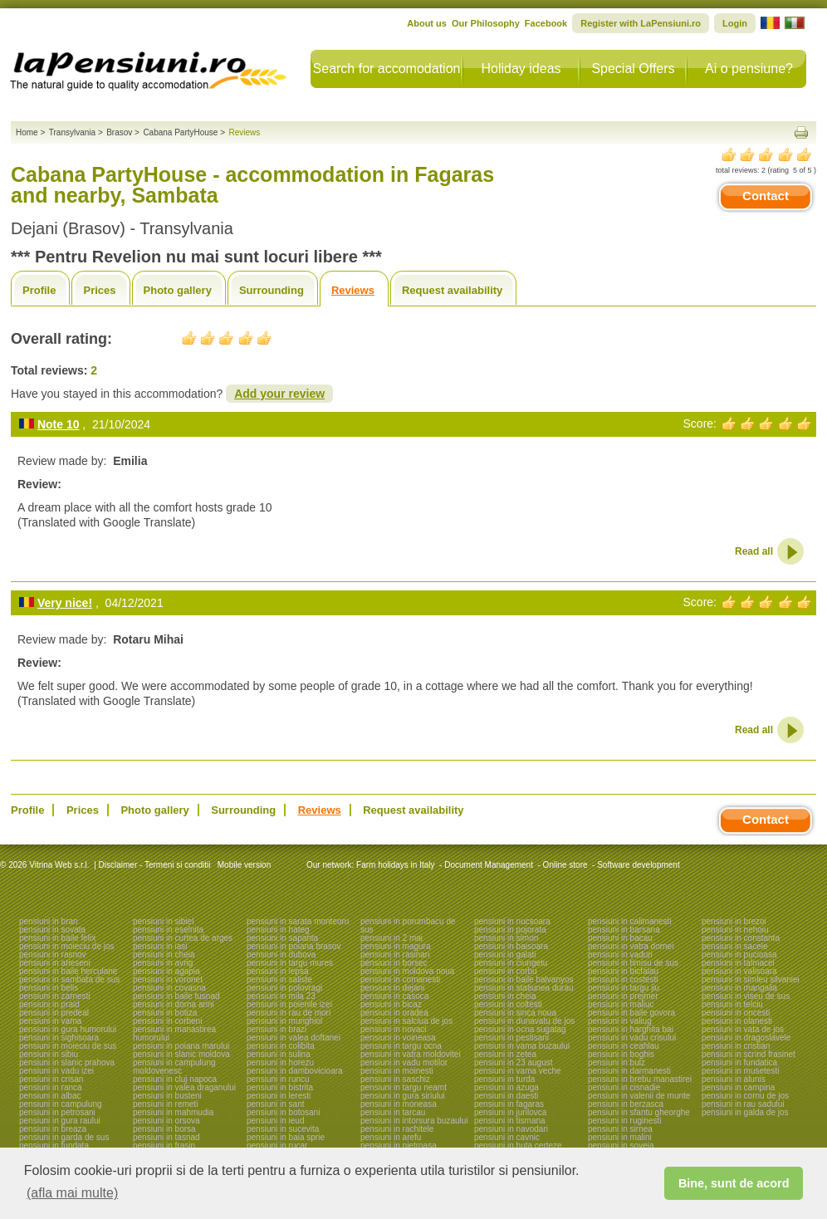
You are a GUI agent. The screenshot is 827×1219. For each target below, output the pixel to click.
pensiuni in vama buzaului (522, 1045)
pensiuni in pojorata (510, 929)
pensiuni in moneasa (398, 1104)
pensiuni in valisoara (739, 971)
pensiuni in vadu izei (56, 1070)
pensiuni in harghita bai (630, 1029)
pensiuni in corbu (505, 971)
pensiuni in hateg (278, 929)
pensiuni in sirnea (620, 1128)
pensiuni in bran (48, 921)
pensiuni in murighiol (284, 1021)
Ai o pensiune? (749, 68)
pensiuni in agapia (166, 971)
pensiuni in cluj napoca (175, 1079)
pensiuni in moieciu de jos (67, 946)
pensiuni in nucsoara (512, 921)
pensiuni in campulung (60, 1104)
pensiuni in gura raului (59, 1120)
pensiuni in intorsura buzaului (414, 1120)
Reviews (352, 290)
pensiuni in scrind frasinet (748, 1054)
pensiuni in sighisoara (59, 1037)
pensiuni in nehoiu (735, 929)
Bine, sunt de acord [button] (734, 1183)
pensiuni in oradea (394, 1012)
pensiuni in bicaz (391, 1004)
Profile (39, 290)
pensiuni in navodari (511, 1128)
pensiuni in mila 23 (281, 996)
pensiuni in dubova (281, 954)
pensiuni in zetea (505, 1054)
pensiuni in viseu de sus (746, 996)
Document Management (488, 864)
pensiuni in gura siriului (402, 1095)
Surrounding (271, 290)
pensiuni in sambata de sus (69, 979)
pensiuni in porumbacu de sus (408, 925)
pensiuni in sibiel (163, 921)
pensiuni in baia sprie (286, 1137)
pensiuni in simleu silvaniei (751, 979)
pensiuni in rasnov (52, 954)
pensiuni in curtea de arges (182, 937)
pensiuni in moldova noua (407, 971)
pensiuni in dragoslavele (746, 1037)
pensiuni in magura (395, 946)
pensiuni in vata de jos (743, 1029)
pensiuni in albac (50, 1095)
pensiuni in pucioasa (739, 954)
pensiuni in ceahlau (623, 1045)
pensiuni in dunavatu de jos (524, 1021)
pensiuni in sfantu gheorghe (639, 1112)
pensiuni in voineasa (398, 1037)
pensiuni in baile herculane (68, 971)
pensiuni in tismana (510, 1120)
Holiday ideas (520, 68)
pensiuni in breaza (52, 1128)
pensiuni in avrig (163, 962)
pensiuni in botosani (283, 1112)
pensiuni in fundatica (739, 1062)
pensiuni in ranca (50, 1087)
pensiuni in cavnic (507, 1137)
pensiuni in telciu (732, 1004)
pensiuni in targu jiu (623, 987)
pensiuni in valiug (620, 1021)
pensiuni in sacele (735, 946)
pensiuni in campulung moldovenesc (174, 1066)
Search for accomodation (387, 68)
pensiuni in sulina (279, 1054)
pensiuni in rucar (277, 1145)
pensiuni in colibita (281, 1045)
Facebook (546, 23)
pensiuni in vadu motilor (404, 1062)
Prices (99, 290)
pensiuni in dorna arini (173, 1004)
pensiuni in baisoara (511, 946)
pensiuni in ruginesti (624, 1120)
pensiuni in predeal (54, 1012)
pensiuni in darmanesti (629, 1070)
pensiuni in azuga (506, 1087)
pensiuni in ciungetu (510, 962)
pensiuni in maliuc (621, 1004)
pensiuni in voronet (168, 979)
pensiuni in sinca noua (515, 1012)
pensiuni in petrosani (57, 1112)
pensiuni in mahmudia (173, 1112)
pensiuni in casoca (394, 996)
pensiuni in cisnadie (624, 1087)
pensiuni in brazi (276, 1029)
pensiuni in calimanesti (630, 921)
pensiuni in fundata (54, 1145)
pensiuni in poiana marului (181, 1045)
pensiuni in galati (505, 954)
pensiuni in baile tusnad (176, 996)
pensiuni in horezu (280, 1062)
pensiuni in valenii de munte (639, 1095)
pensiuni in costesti (623, 979)
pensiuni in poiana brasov (293, 946)
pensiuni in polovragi (284, 987)
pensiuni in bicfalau (623, 971)
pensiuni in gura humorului (67, 1029)
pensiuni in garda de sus (64, 1137)
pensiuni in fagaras (509, 1104)
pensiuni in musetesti (740, 1070)
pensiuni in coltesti (508, 1004)
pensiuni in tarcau (392, 1112)
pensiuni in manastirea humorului (174, 1033)
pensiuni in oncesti (736, 1012)
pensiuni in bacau (620, 937)
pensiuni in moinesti (396, 1070)
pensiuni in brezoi (734, 921)
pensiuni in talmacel (738, 962)
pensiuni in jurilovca (510, 1112)
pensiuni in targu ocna (401, 1045)
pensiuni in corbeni (167, 1021)
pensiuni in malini (620, 1137)
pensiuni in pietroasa (398, 1145)
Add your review (279, 393)
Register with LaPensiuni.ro (640, 23)
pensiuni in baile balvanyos (524, 979)
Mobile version (243, 864)
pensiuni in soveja (621, 1145)
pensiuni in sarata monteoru (298, 921)
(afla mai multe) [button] (72, 1193)
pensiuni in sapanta (282, 937)
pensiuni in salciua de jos (406, 1021)
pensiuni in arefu (390, 1137)
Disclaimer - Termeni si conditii (155, 864)
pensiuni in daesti (506, 1095)
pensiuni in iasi (160, 946)
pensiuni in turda (504, 1079)
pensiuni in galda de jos (745, 1112)
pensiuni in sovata (52, 929)
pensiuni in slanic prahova (67, 1062)
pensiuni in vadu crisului (632, 1037)
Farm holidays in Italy (395, 864)
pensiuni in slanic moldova (181, 1054)
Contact (765, 195)
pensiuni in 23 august (513, 1062)
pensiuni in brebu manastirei (640, 1079)
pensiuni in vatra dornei (630, 946)
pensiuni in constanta (741, 937)
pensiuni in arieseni (55, 962)
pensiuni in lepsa (278, 971)
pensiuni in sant (276, 1104)
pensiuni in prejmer (623, 996)
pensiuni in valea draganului (184, 1087)
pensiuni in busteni (167, 1095)
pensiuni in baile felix (57, 937)
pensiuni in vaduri (620, 954)
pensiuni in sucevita (283, 1128)
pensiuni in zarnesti (55, 996)
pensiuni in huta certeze (518, 1145)
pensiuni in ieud (276, 1120)
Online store (565, 864)
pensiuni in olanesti (737, 1021)
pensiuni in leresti (279, 1095)
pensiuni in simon (506, 937)
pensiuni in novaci (393, 1029)
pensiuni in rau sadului (743, 1104)
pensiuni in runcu (278, 1079)
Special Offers (632, 68)
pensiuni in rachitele (396, 1128)
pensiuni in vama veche (517, 1070)
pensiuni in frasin (164, 1145)
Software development (638, 864)
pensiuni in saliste (279, 979)
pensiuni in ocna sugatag (520, 1029)
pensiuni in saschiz (395, 1079)
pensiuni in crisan (51, 1079)
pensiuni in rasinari (394, 954)
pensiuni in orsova (166, 1120)
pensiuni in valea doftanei (293, 1037)
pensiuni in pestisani (511, 1037)
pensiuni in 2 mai (391, 937)
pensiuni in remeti (165, 1104)
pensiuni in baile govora (631, 1012)
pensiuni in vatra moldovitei (410, 1054)
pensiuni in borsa (164, 1128)
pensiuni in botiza (165, 1012)
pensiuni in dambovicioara (295, 1070)
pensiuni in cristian (736, 1045)
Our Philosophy (486, 23)
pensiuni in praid (49, 1004)
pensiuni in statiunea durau (524, 987)
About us (427, 23)
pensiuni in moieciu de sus (67, 1045)
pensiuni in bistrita (280, 1087)
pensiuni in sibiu (48, 1054)
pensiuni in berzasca (625, 1104)
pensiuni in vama (50, 1021)
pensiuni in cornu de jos (745, 1095)
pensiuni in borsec (394, 962)
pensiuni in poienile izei (289, 1004)
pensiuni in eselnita (168, 929)
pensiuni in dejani (392, 987)
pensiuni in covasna (169, 987)
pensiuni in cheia (164, 954)
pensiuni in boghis (621, 1054)
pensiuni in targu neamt (403, 1087)
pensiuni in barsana (624, 929)
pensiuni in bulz (616, 1062)
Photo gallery (178, 290)
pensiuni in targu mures (290, 962)
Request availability (452, 290)
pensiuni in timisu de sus (633, 962)
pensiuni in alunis (734, 1079)
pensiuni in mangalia (739, 987)
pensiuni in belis (48, 987)
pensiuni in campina (738, 1087)
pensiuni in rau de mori (288, 1012)
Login (734, 23)
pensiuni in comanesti (400, 979)
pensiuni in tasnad (166, 1137)
